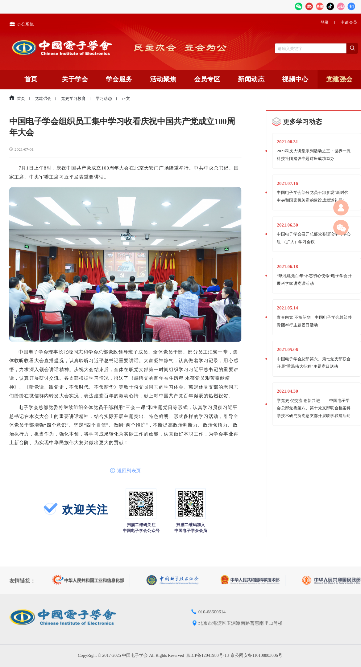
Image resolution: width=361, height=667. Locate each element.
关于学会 (75, 79)
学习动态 (104, 98)
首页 (31, 79)
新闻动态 (251, 79)
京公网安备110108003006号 (256, 655)
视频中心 (295, 79)
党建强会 (339, 79)
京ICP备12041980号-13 (207, 655)
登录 (325, 22)
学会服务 (119, 79)
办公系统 (21, 23)
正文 (126, 98)
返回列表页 (125, 470)
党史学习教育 (73, 98)
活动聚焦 (163, 79)
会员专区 (207, 79)
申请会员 (349, 22)
